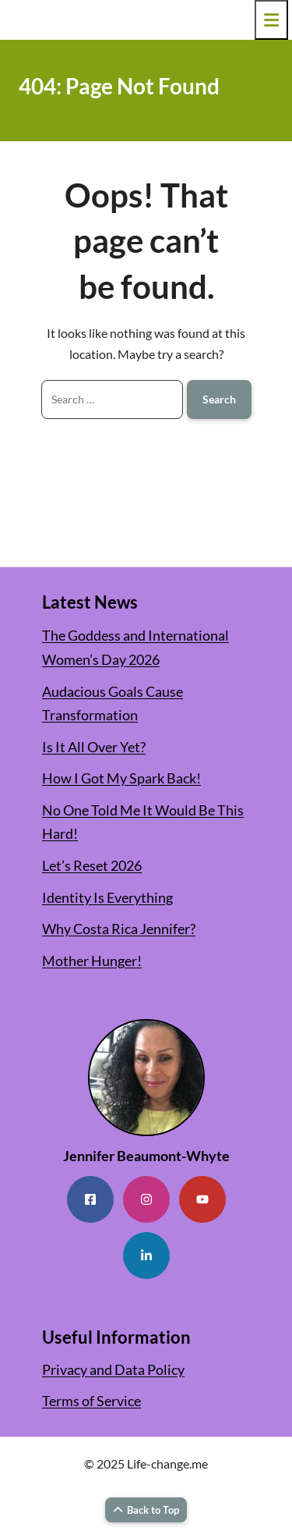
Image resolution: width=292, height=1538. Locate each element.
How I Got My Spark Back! (121, 778)
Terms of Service (91, 1400)
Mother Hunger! (92, 960)
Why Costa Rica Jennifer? (118, 928)
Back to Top (146, 1510)
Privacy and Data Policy (113, 1369)
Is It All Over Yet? (94, 746)
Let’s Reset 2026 (92, 865)
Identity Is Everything (107, 897)
